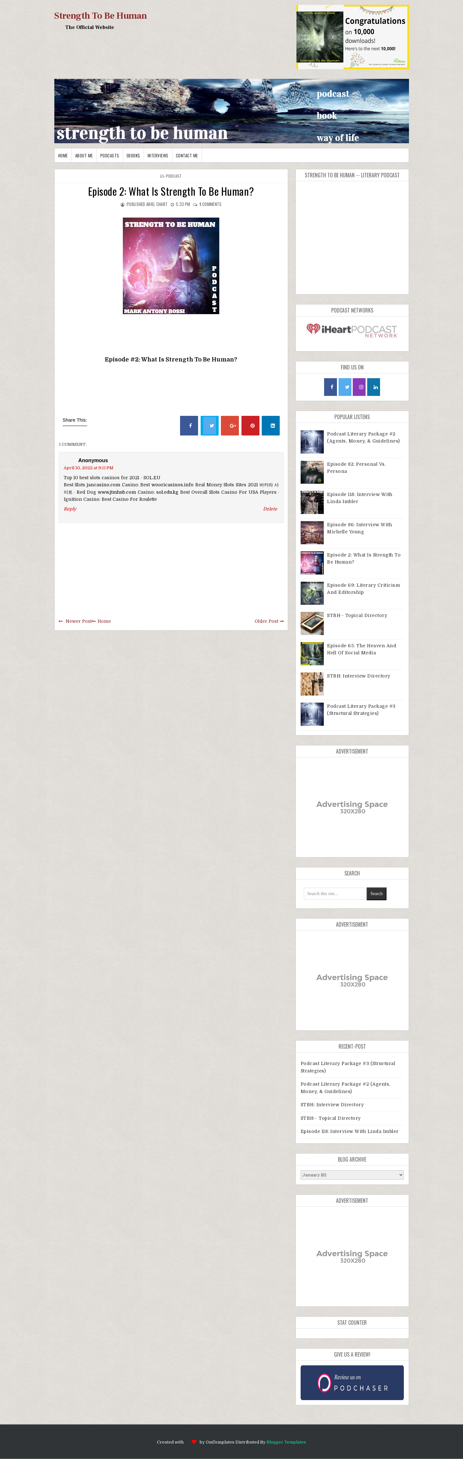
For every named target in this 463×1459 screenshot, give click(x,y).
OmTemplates (220, 1442)
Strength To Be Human (100, 16)
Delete (270, 508)
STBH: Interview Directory (358, 675)
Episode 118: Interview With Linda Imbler (350, 1131)
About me (84, 155)
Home (63, 155)
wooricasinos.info (172, 484)
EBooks (133, 155)
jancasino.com (103, 484)
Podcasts (109, 155)
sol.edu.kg (167, 492)
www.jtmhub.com (117, 492)
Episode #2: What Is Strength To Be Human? (171, 359)
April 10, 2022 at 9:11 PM (88, 467)
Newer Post (79, 621)
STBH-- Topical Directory (357, 615)
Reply (70, 508)
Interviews (158, 155)
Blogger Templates (286, 1442)
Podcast (174, 176)
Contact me (187, 155)
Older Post (266, 621)
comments (210, 204)
